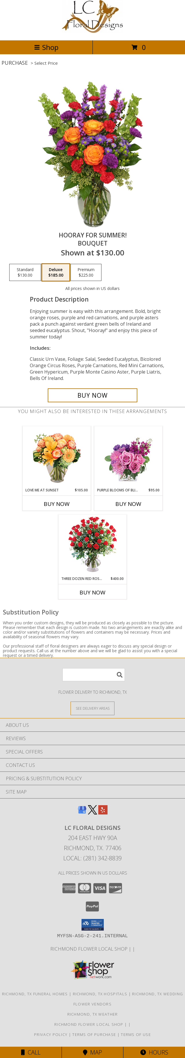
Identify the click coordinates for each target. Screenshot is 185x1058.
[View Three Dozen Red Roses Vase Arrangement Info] (93, 545)
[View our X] (92, 812)
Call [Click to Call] (30, 1052)
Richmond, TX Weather (92, 1014)
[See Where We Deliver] (92, 708)
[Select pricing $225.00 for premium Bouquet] (86, 272)
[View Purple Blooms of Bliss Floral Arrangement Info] (128, 457)
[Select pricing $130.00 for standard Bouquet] (25, 272)
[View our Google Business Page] (82, 812)
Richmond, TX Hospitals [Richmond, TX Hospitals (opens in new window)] (100, 993)
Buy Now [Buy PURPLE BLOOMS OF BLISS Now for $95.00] (128, 504)
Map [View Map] (92, 1052)
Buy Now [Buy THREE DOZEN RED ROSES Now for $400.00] (92, 592)
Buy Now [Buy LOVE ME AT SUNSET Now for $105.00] (57, 504)
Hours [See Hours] (154, 1052)
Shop (46, 47)
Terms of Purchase (94, 1034)
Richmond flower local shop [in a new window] (89, 948)
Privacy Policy (50, 1034)
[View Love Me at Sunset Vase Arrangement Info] (57, 457)
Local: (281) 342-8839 (92, 858)
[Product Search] (93, 674)
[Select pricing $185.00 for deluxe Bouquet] (55, 272)
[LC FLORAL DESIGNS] (92, 32)
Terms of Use (136, 1034)
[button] (93, 925)
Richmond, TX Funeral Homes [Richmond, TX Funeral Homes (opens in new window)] (35, 993)
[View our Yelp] (103, 812)
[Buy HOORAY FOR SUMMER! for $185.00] (92, 395)
